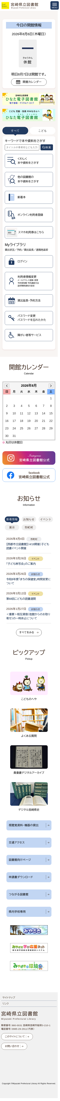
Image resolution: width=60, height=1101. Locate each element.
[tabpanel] (28, 243)
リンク (5, 1003)
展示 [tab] (12, 527)
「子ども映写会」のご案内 (21, 563)
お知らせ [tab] (29, 519)
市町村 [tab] (29, 527)
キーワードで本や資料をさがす (25, 141)
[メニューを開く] (54, 5)
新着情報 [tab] (12, 519)
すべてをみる (26, 632)
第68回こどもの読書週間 (21, 598)
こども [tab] (42, 130)
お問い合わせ (12, 1046)
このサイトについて (15, 1036)
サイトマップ (8, 997)
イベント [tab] (45, 519)
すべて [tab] (15, 130)
